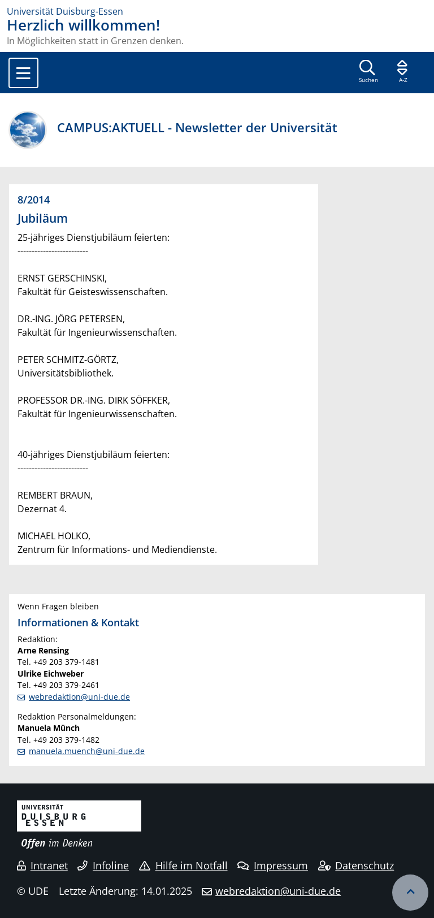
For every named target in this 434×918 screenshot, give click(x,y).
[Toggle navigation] (23, 73)
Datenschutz (356, 865)
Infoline (103, 865)
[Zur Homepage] (217, 11)
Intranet (42, 865)
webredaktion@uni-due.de (79, 696)
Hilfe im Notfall (183, 865)
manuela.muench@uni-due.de (87, 751)
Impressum (272, 865)
